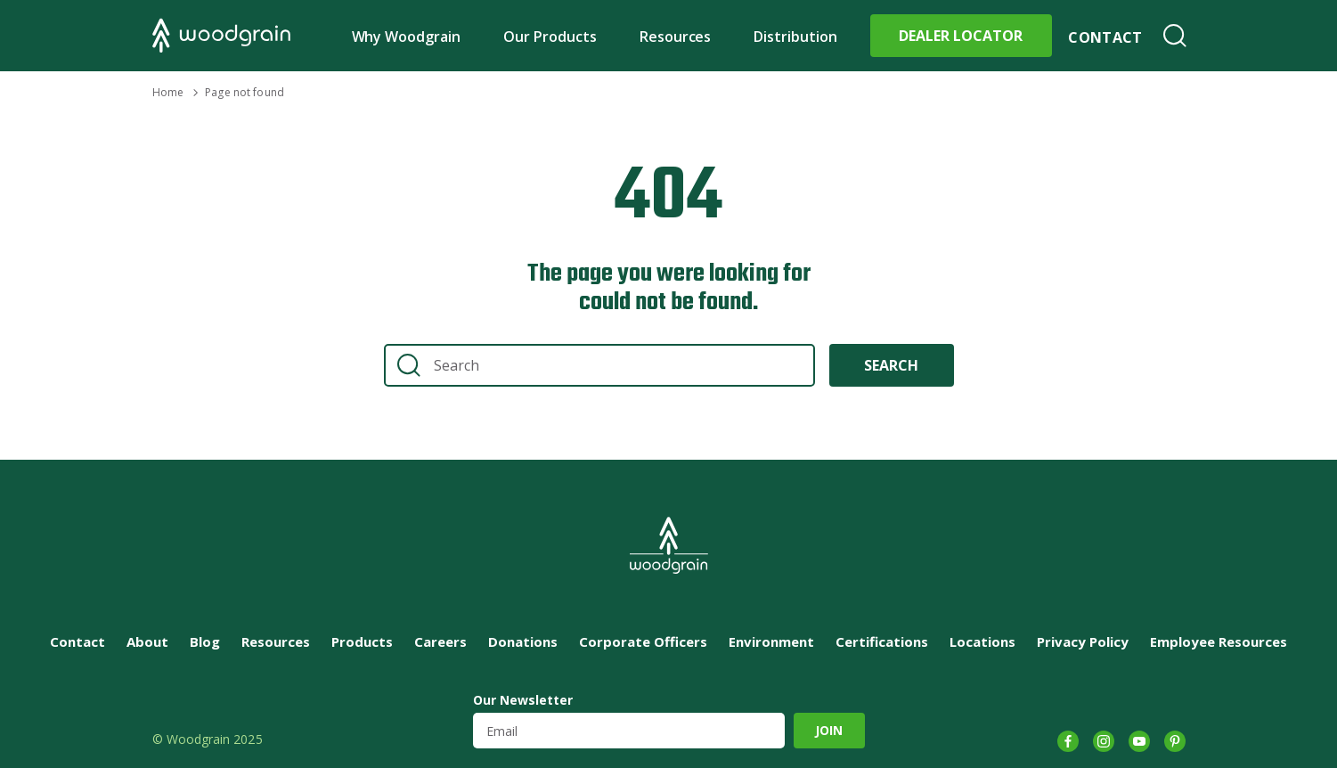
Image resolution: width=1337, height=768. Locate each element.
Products (362, 641)
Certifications (882, 641)
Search (1174, 35)
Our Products (550, 36)
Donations (523, 641)
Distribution (795, 36)
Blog (205, 641)
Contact (1105, 37)
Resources (676, 36)
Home (167, 92)
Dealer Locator (961, 35)
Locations (982, 641)
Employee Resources (1218, 641)
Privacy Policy (1083, 641)
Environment (771, 641)
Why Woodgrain (406, 36)
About (147, 641)
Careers (440, 641)
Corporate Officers (643, 641)
